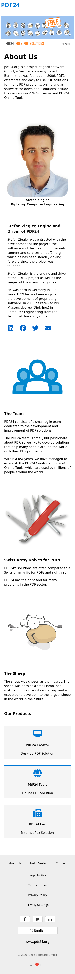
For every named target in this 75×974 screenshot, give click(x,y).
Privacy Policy (37, 895)
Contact (61, 863)
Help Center (38, 863)
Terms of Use (37, 885)
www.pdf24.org (37, 941)
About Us (14, 863)
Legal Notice (37, 875)
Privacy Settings (37, 905)
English (40, 930)
